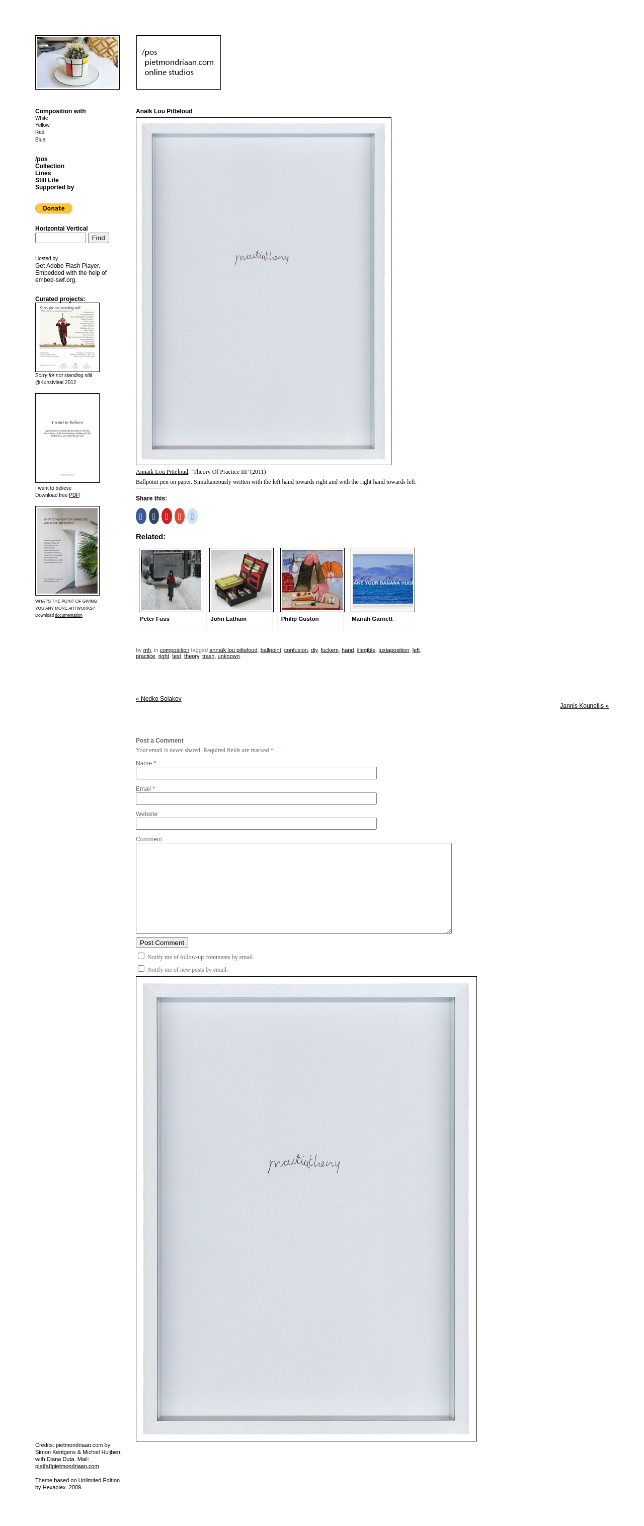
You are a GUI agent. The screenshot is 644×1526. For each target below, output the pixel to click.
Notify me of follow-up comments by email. (200, 957)
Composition (175, 650)
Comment (149, 839)
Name (144, 763)
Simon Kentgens (55, 1452)
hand (348, 650)
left (416, 650)
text (176, 656)
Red (39, 132)
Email (143, 788)
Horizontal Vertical (61, 228)
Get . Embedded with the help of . (71, 272)
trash (208, 656)
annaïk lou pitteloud (233, 650)
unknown (229, 656)
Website (146, 814)
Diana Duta (60, 1459)
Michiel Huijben (101, 1452)
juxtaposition (393, 650)
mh (147, 650)
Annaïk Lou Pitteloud (162, 471)
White (41, 118)
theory (191, 656)
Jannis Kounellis (584, 705)
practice (145, 656)
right (163, 656)
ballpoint (271, 650)
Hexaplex (54, 1487)
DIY (314, 650)
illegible (366, 650)
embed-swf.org (55, 279)
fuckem (329, 650)
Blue (40, 139)
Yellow (42, 125)
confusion (296, 650)
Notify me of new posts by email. (187, 969)
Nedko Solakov (159, 698)
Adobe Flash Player (72, 265)
